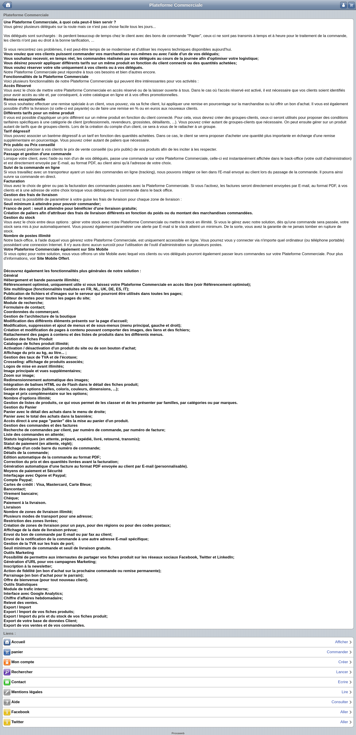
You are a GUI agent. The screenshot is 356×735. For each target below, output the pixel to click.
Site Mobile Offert (53, 258)
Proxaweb (178, 733)
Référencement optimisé (226, 284)
